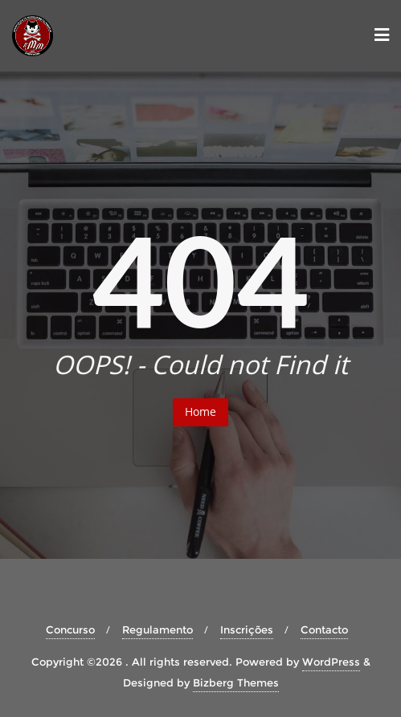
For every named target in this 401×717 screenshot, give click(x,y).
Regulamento (157, 629)
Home (200, 411)
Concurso (70, 629)
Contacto (324, 629)
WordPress (331, 661)
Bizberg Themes (236, 682)
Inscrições (246, 629)
